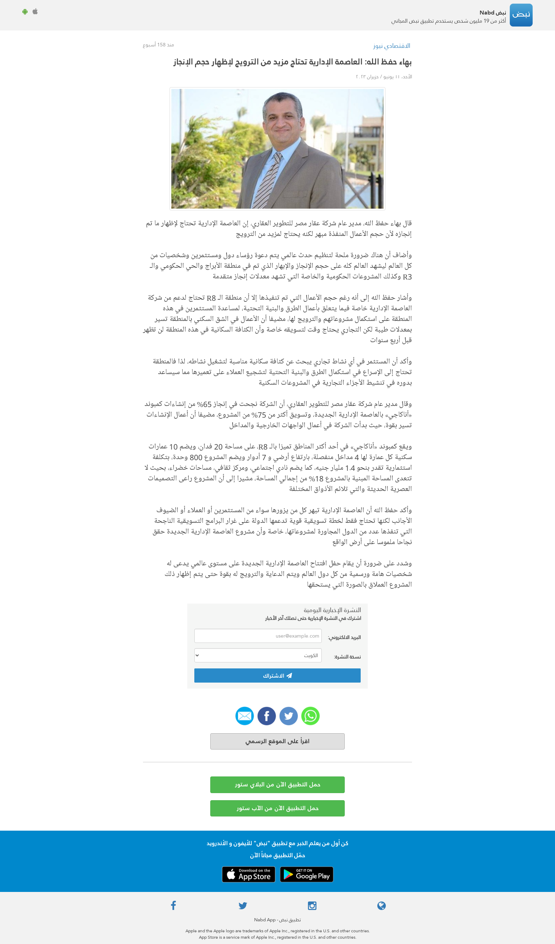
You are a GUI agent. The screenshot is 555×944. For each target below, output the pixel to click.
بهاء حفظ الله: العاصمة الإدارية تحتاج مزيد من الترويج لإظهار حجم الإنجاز (292, 61)
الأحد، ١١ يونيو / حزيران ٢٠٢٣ (384, 76)
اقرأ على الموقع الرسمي (277, 741)
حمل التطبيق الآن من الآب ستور (278, 808)
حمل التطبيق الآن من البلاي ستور (277, 784)
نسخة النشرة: (347, 656)
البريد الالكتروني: (344, 637)
